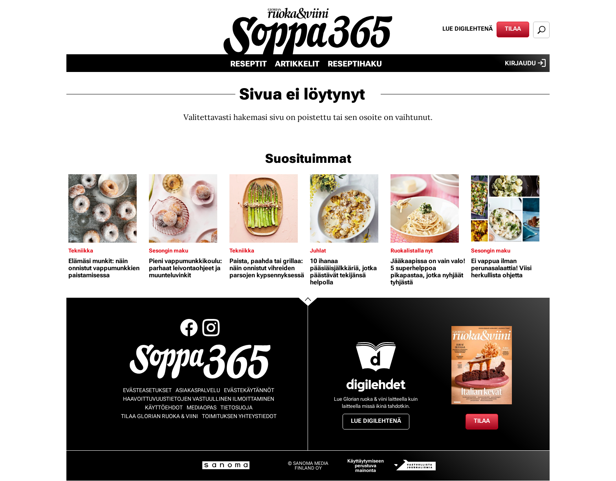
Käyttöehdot (164, 407)
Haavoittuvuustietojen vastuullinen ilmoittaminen (198, 399)
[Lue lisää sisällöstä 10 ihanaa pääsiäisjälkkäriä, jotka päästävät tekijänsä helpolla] (348, 208)
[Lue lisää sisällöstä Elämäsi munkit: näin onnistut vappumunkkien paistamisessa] (106, 208)
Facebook (189, 327)
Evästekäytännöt (249, 390)
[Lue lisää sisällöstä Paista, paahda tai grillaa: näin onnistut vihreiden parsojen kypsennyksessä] (267, 208)
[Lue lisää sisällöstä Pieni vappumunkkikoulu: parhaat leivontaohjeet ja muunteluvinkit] (187, 208)
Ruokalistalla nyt (411, 250)
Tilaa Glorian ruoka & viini (159, 416)
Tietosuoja (236, 407)
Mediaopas (201, 407)
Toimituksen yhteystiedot (239, 416)
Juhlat (318, 250)
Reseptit (248, 63)
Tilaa (513, 28)
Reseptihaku (355, 63)
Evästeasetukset (147, 390)
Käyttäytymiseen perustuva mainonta (365, 465)
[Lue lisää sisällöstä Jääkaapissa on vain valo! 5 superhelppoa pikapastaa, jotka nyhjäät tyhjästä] (428, 208)
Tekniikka (80, 250)
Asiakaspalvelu (198, 390)
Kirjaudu (525, 63)
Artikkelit (297, 63)
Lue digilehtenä (467, 28)
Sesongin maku (168, 250)
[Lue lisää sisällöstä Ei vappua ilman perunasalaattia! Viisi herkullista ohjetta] (509, 208)
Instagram (211, 327)
